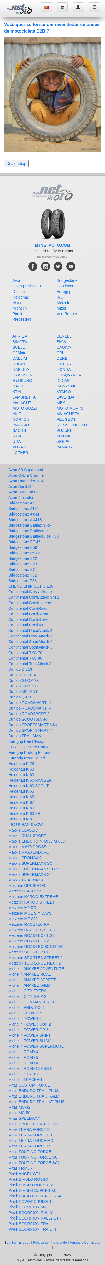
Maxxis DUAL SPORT (27, 835)
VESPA (63, 441)
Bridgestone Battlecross (28, 531)
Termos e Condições (85, 1242)
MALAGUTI (22, 403)
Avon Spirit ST (20, 486)
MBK (61, 403)
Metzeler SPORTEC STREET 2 (35, 957)
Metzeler (64, 302)
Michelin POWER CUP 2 (29, 1024)
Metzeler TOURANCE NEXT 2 (34, 963)
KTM (16, 391)
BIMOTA (19, 342)
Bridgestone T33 (22, 580)
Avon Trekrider (21, 497)
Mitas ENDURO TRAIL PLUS (33, 1090)
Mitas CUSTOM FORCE (29, 1085)
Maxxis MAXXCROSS (27, 847)
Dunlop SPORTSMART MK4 (33, 725)
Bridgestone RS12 (24, 553)
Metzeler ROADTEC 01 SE (31, 935)
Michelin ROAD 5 (23, 1057)
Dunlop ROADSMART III (29, 702)
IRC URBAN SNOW (25, 824)
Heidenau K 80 (21, 808)
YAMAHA (65, 447)
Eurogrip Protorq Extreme (30, 752)
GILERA (64, 364)
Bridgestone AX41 (23, 514)
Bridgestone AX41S (25, 519)
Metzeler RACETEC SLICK (31, 930)
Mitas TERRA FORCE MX (30, 1140)
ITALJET (19, 386)
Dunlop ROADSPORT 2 (28, 713)
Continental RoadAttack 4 (30, 636)
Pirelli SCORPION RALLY (30, 1212)
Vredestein (21, 319)
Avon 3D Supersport (25, 470)
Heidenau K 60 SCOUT (28, 786)
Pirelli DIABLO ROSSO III (30, 1179)
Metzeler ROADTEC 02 (28, 941)
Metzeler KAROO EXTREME (33, 896)
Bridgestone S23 (22, 564)
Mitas (61, 308)
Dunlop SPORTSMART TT (31, 730)
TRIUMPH (65, 436)
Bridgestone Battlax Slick (29, 525)
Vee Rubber (67, 314)
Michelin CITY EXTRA (27, 991)
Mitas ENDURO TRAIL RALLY (34, 1096)
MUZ (16, 414)
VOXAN (19, 447)
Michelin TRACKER (25, 1079)
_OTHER (20, 452)
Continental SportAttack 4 (30, 641)
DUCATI (19, 364)
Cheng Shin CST (27, 286)
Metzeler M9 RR (22, 908)
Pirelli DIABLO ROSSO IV (30, 1185)
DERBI (63, 358)
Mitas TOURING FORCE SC (33, 1157)
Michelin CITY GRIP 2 (27, 996)
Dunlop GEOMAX (23, 680)
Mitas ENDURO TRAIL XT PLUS (36, 1102)
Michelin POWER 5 (25, 1013)
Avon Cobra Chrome (26, 475)
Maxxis (18, 302)
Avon (16, 280)
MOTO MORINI (70, 408)
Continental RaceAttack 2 (30, 630)
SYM (16, 436)
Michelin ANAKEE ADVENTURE (36, 968)
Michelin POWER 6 (25, 1018)
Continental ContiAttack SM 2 (33, 597)
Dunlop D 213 (20, 669)
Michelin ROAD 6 (23, 1063)
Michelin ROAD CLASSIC (30, 1068)
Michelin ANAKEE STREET (32, 980)
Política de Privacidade (50, 1242)
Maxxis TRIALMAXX (26, 880)
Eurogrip (64, 291)
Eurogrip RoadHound (26, 758)
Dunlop (18, 291)
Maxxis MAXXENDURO (28, 852)
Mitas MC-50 (19, 1113)
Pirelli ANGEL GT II (24, 1174)
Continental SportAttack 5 (30, 647)
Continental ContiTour (27, 625)
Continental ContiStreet (28, 619)
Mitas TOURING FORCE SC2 (34, 1163)
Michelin (19, 308)
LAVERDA (65, 397)
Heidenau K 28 (21, 763)
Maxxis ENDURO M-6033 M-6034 (37, 841)
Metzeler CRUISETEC (27, 885)
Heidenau (20, 297)
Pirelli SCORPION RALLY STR (35, 1218)
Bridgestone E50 (22, 547)
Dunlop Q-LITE (21, 697)
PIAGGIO (20, 425)
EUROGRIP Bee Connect (30, 747)
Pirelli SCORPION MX (27, 1207)
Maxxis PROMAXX (24, 858)
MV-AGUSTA (68, 414)
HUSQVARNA (69, 375)
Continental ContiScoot (28, 614)
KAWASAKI (67, 386)
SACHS (19, 430)
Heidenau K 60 (21, 774)
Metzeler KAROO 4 (25, 891)
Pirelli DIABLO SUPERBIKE (32, 1190)
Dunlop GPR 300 (23, 686)
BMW (61, 342)
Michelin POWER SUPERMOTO (36, 1046)
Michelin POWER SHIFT (29, 1035)
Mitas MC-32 (19, 1107)
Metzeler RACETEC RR (29, 924)
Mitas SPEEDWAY (24, 1118)
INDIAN (63, 380)
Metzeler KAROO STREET (31, 902)
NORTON (20, 419)
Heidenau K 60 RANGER (30, 780)
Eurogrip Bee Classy (26, 741)
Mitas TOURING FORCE (29, 1151)
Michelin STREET (23, 1074)
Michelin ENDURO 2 (26, 1007)
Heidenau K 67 (21, 802)
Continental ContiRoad (28, 608)
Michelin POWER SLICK (29, 1041)
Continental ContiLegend (29, 603)
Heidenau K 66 (21, 797)
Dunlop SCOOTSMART (28, 719)
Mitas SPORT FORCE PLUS (33, 1124)
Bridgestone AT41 (23, 508)
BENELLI (65, 336)
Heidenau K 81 (21, 819)
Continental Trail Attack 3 (29, 664)
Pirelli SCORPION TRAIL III (32, 1229)
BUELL (18, 347)
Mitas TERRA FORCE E (29, 1129)
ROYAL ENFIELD (72, 425)
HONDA (64, 369)
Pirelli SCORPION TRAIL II (31, 1223)
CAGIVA (64, 347)
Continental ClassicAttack (30, 592)
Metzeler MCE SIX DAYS (30, 913)
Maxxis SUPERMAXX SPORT (34, 869)
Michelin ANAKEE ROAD (30, 974)
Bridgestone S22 (22, 558)
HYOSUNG (22, 380)
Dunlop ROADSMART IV (29, 708)
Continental (66, 286)
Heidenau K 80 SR (24, 813)
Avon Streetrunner (24, 492)
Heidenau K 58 (21, 769)
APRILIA (20, 336)
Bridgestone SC (22, 569)
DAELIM (19, 358)
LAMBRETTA (24, 397)
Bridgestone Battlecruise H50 (33, 536)
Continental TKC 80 (25, 658)
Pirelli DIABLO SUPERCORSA (34, 1196)
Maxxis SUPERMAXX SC (30, 863)
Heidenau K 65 (21, 791)
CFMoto (19, 353)
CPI (60, 353)
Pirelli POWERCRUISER (29, 1201)
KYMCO (64, 391)
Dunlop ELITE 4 (22, 675)
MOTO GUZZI (24, 408)
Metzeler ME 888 (23, 919)
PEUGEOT (66, 419)
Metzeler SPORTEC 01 (28, 952)
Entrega (24, 1242)
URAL (17, 441)
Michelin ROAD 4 (23, 1052)
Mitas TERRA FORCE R (29, 1146)
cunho (11, 1242)
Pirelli (17, 314)
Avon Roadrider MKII (26, 481)
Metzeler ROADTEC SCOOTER (36, 946)
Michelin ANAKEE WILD (29, 985)
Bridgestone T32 (22, 575)
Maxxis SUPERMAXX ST (30, 874)
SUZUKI (64, 430)
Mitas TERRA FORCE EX (30, 1135)
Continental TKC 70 (25, 653)
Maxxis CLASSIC (23, 830)
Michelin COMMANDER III (31, 1002)
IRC (60, 297)
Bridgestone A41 (22, 503)
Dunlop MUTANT (23, 691)
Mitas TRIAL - (20, 1168)
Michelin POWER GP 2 (28, 1029)
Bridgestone (67, 280)
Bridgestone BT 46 (24, 542)
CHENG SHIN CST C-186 (30, 586)
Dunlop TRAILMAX (24, 736)
